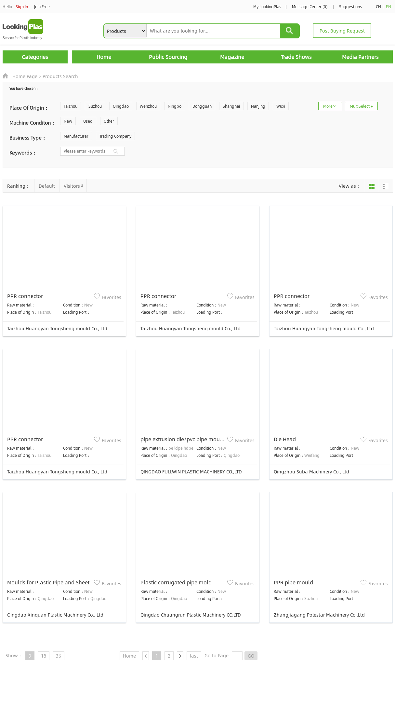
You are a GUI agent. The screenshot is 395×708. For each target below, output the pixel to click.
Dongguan (202, 106)
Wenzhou (148, 106)
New (68, 121)
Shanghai (231, 106)
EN (388, 6)
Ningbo (174, 106)
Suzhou (95, 106)
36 (58, 655)
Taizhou (70, 106)
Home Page (24, 76)
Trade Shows (296, 57)
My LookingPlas (267, 6)
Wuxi (280, 106)
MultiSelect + (361, 106)
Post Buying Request (342, 30)
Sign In (22, 6)
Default (47, 185)
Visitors (72, 185)
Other (109, 121)
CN (378, 6)
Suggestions (350, 6)
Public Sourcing (168, 57)
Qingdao (121, 106)
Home (104, 57)
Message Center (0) (309, 6)
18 (43, 655)
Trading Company (115, 136)
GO (251, 655)
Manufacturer (76, 136)
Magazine (232, 57)
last (194, 655)
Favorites (111, 297)
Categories (35, 57)
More (328, 106)
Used (88, 121)
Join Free (42, 6)
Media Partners (360, 57)
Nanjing (258, 106)
